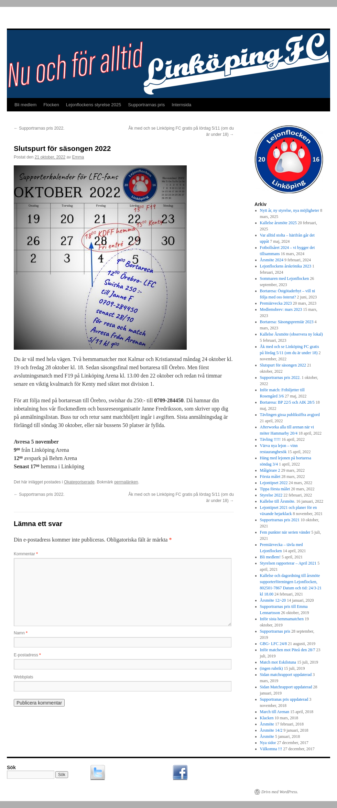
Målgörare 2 (270, 470)
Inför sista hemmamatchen (282, 618)
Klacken (267, 718)
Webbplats (23, 677)
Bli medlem (25, 104)
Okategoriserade (79, 482)
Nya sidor (268, 742)
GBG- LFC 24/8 (273, 643)
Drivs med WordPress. (279, 791)
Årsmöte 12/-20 (273, 600)
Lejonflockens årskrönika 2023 (285, 266)
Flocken (51, 104)
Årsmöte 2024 (271, 260)
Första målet (270, 476)
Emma (78, 157)
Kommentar (26, 554)
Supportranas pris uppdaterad (284, 699)
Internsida (181, 104)
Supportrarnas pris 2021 (280, 519)
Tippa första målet (275, 489)
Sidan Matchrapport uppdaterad (286, 687)
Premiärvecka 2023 (276, 303)
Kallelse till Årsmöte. (277, 501)
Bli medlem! (270, 557)
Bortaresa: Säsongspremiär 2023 (287, 321)
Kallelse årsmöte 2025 (278, 222)
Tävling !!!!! (270, 439)
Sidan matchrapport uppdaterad (286, 674)
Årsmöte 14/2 (271, 730)
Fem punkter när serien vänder (285, 532)
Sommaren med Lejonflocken (284, 278)
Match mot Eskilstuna (278, 662)
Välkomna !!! (271, 748)
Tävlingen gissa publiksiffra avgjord (290, 414)
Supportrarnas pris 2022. (39, 128)
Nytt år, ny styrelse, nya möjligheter (289, 210)
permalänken (126, 482)
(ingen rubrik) (271, 668)
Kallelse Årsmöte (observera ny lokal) (291, 334)
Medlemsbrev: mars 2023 (281, 309)
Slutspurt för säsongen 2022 (283, 365)
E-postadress (27, 655)
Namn (21, 633)
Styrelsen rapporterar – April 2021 (288, 563)
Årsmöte (267, 724)
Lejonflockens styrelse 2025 (93, 104)
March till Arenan (274, 711)
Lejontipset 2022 (274, 482)
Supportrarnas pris (146, 104)
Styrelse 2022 (271, 495)
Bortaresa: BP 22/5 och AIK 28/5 (287, 402)
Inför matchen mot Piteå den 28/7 (287, 649)
